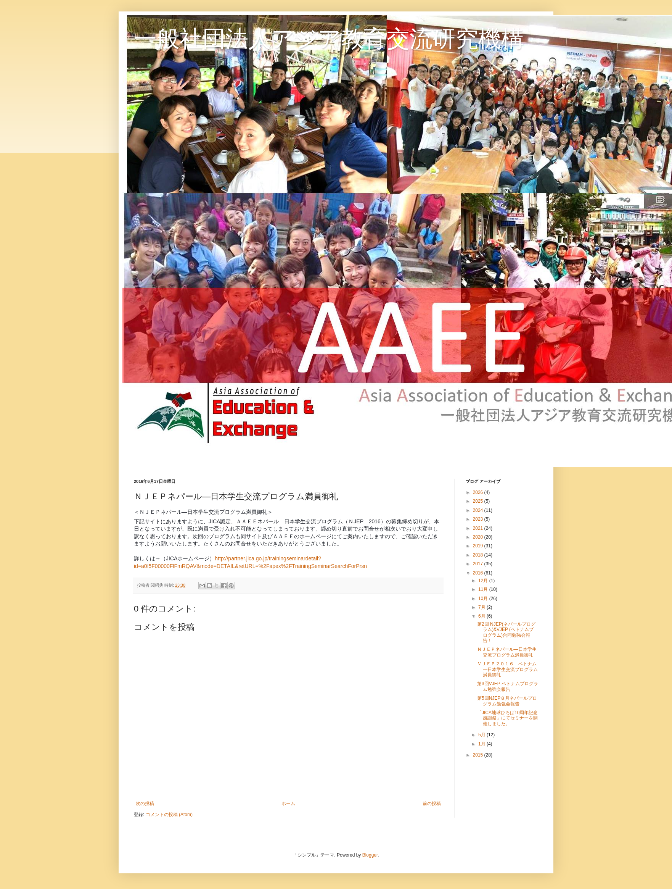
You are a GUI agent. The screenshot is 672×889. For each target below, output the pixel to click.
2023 (478, 519)
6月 (482, 616)
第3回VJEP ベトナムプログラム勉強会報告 (507, 686)
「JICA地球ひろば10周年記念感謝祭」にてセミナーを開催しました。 (507, 718)
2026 (478, 492)
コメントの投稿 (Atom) (169, 814)
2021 (478, 528)
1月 (482, 744)
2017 (478, 563)
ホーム (288, 803)
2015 (478, 755)
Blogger (370, 855)
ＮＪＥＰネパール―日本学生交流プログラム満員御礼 (507, 652)
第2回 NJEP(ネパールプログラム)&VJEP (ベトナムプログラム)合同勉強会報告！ (506, 632)
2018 (478, 555)
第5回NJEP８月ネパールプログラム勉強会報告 (507, 700)
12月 (483, 580)
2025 (478, 501)
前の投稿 (432, 803)
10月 (483, 598)
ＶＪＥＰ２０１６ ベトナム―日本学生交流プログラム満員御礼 (507, 669)
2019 (478, 546)
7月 (482, 607)
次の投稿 (145, 803)
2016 (478, 573)
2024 (478, 510)
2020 (478, 537)
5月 (482, 734)
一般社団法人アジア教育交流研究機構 (329, 39)
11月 (483, 589)
